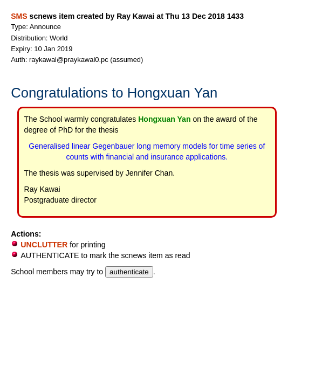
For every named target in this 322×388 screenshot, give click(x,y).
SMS (19, 16)
